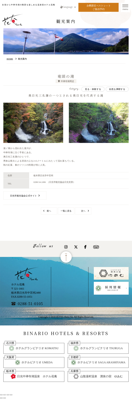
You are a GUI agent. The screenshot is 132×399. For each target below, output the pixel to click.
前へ (49, 211)
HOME (10, 59)
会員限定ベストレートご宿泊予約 (98, 7)
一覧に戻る (66, 211)
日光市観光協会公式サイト (23, 195)
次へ (83, 211)
